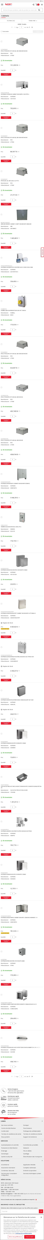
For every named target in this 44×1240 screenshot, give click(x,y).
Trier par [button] (32, 20)
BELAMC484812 (5, 222)
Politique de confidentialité (32, 1131)
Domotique (4, 1154)
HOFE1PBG (4, 959)
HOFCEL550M (5, 1046)
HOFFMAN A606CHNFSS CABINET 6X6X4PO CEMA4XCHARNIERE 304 (19, 917)
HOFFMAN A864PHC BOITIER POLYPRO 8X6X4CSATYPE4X (16, 831)
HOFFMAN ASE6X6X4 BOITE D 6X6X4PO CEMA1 (13, 874)
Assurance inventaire (8, 1167)
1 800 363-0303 (18, 1193)
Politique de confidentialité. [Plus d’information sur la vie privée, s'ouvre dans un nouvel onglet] (23, 1233)
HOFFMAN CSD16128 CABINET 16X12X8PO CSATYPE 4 (15, 94)
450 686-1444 (10, 1191)
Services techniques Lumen (32, 1173)
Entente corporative (29, 1170)
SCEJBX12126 (4, 439)
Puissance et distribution (9, 1148)
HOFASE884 (4, 741)
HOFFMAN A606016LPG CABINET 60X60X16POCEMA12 (15, 483)
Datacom (26, 1148)
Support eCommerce (30, 1137)
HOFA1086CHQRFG (6, 1002)
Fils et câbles (27, 1151)
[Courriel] (20, 1211)
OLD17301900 (4, 785)
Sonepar (26, 1125)
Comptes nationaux (29, 1167)
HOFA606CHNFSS (6, 916)
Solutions (22, 1161)
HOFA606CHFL (5, 698)
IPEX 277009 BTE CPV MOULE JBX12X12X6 (12, 440)
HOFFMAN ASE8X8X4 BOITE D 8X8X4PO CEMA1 (13, 743)
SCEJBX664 (4, 136)
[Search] (22, 10)
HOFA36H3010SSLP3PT (7, 611)
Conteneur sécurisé (7, 1170)
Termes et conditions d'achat (32, 1134)
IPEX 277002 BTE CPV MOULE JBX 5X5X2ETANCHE (14, 353)
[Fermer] (41, 1217)
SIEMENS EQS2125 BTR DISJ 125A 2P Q (11, 526)
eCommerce (5, 1164)
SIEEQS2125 (4, 525)
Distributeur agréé (13, 1096)
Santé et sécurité (6, 1156)
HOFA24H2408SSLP (6, 655)
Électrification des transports (32, 1156)
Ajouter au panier (6, 74)
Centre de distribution (8, 1128)
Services (22, 1141)
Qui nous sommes (7, 1125)
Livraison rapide (12, 1104)
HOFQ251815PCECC (6, 266)
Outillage (26, 1154)
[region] (22, 1227)
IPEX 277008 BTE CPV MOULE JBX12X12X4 (12, 397)
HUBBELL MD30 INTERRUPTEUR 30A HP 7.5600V (13, 310)
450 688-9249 (8, 1187)
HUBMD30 (4, 309)
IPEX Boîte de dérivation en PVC (10, 180)
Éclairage (4, 1151)
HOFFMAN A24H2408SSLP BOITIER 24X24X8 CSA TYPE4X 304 (17, 656)
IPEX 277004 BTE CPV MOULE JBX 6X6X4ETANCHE (14, 137)
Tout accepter (30, 1237)
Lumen (22, 1121)
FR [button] (40, 1)
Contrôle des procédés (30, 1145)
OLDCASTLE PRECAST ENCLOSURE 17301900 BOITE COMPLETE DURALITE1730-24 (21, 787)
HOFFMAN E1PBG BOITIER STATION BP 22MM (12, 961)
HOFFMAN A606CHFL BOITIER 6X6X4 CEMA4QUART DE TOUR (17, 700)
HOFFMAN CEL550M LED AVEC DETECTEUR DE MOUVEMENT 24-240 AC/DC (21, 1047)
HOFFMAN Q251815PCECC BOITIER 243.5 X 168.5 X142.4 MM (17, 267)
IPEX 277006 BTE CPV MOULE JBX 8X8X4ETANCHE (14, 51)
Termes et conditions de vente (11, 1134)
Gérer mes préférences (15, 1237)
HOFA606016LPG (5, 482)
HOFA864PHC (5, 829)
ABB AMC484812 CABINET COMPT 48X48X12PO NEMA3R (16, 224)
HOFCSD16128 (5, 92)
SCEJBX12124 (4, 395)
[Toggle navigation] (2, 4)
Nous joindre (5, 1137)
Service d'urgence (13, 1089)
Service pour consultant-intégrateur (9, 1174)
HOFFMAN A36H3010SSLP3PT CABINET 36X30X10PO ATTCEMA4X (18, 613)
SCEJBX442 (4, 179)
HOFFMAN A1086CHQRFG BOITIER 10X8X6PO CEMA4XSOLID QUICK (19, 1004)
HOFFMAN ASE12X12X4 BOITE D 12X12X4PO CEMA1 (14, 570)
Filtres (11, 20)
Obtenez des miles (13, 1110)
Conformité (5, 1131)
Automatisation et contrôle (10, 1145)
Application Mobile (29, 1164)
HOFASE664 (4, 873)
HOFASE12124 (4, 568)
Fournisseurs (27, 1128)
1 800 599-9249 (13, 1189)
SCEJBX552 (4, 352)
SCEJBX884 (4, 49)
